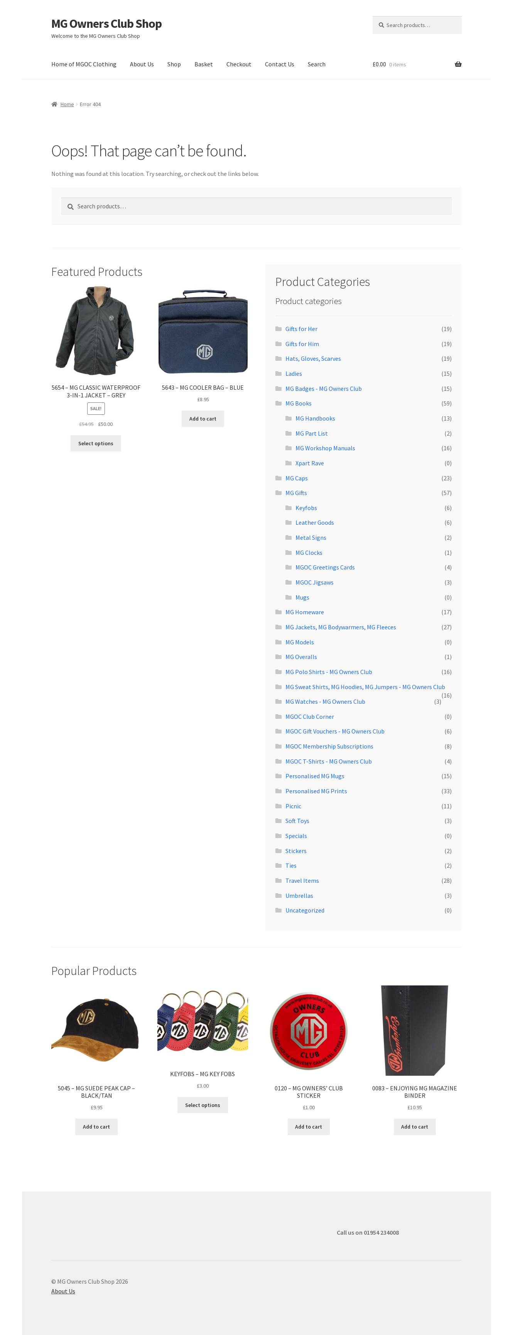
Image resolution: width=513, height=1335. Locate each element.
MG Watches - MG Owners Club (325, 701)
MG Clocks (308, 552)
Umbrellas (299, 895)
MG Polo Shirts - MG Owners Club (328, 672)
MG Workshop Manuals (325, 448)
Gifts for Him (302, 344)
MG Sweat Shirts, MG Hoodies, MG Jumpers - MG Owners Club (365, 687)
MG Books (298, 403)
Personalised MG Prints (316, 791)
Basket (203, 64)
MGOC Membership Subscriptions (329, 746)
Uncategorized (304, 910)
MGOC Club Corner (309, 716)
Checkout (238, 64)
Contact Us (279, 64)
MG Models (299, 642)
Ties (291, 865)
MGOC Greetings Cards (325, 567)
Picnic (293, 806)
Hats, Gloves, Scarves (313, 358)
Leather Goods (314, 522)
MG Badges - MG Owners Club (323, 388)
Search (317, 64)
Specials (296, 836)
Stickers (296, 851)
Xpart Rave (309, 463)
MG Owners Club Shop (106, 23)
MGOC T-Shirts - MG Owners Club (328, 761)
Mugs (302, 597)
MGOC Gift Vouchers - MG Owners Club (335, 731)
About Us (142, 64)
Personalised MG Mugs (314, 776)
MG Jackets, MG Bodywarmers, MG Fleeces (340, 627)
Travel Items (302, 880)
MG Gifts (296, 493)
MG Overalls (301, 657)
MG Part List (311, 433)
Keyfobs (306, 508)
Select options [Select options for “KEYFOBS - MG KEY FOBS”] (202, 1105)
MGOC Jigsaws (314, 582)
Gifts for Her (301, 329)
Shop (174, 64)
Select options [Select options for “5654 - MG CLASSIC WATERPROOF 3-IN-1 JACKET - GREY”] (95, 443)
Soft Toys (297, 821)
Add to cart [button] (202, 418)
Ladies (293, 373)
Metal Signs (310, 537)
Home (67, 104)
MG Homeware (304, 612)
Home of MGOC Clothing (83, 64)
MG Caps (296, 478)
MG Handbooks (315, 418)
